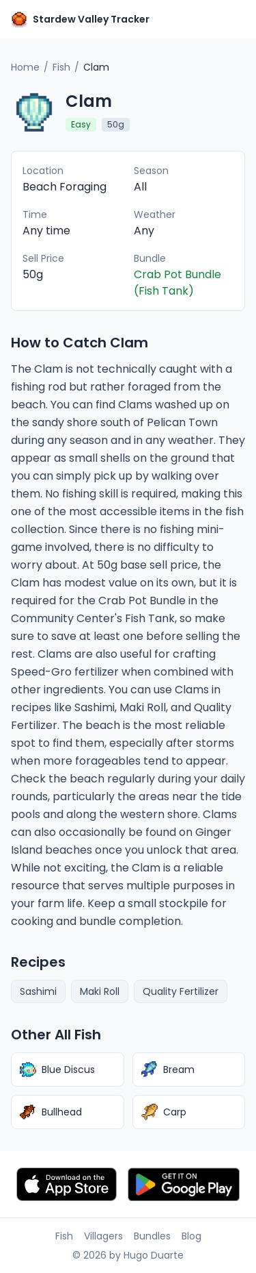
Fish (61, 67)
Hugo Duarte (154, 1255)
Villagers (103, 1236)
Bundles (152, 1236)
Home (25, 67)
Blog (191, 1236)
